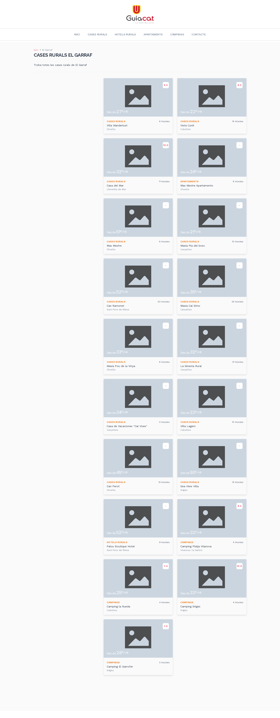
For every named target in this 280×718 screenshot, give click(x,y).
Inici (77, 34)
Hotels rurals (125, 34)
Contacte (199, 34)
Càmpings (177, 34)
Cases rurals (97, 34)
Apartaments (153, 34)
